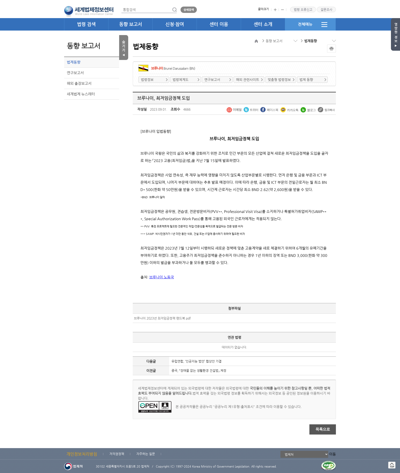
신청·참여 (174, 24)
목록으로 (323, 429)
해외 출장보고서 (79, 83)
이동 (332, 454)
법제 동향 (306, 79)
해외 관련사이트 (247, 79)
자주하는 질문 (145, 454)
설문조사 (326, 9)
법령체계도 (180, 79)
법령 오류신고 (303, 9)
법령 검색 (86, 24)
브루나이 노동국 (161, 277)
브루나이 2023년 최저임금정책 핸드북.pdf (162, 318)
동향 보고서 (130, 24)
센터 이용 (219, 24)
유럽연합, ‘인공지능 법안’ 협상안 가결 (196, 361)
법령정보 (147, 79)
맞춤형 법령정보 (279, 79)
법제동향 (73, 62)
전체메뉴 (312, 24)
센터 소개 (263, 24)
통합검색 (121, 6)
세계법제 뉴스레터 (81, 94)
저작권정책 (116, 454)
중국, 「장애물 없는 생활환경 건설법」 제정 (198, 370)
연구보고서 (75, 73)
